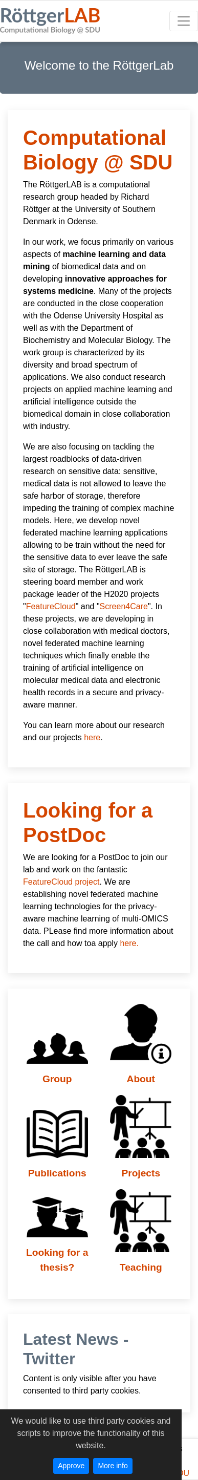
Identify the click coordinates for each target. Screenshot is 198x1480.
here (92, 737)
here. (129, 943)
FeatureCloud (51, 606)
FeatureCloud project (61, 881)
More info (112, 1466)
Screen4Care (124, 606)
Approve (71, 1466)
